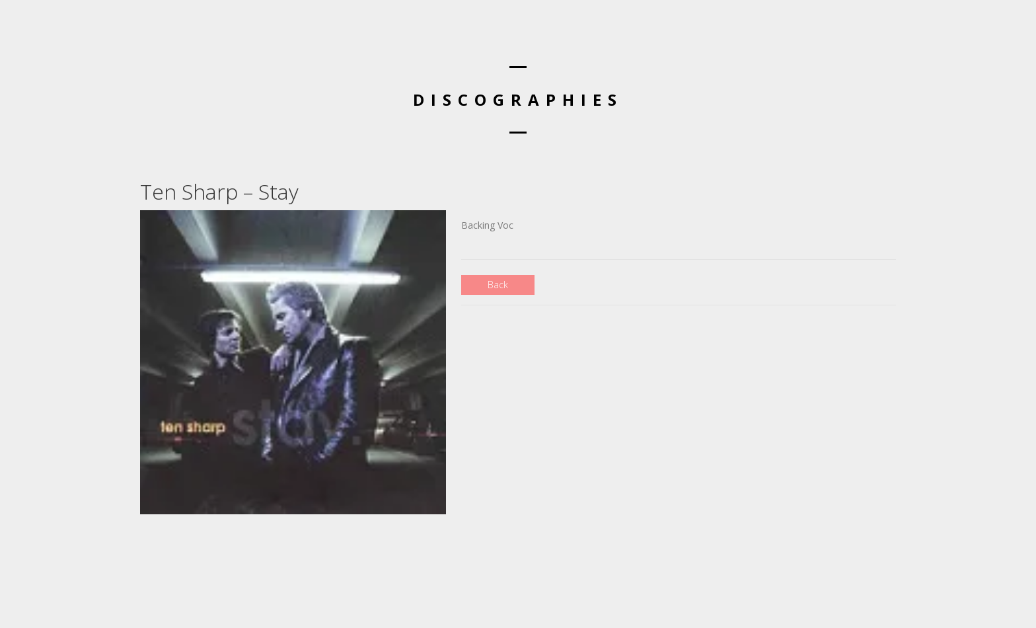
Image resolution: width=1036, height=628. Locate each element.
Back (498, 284)
